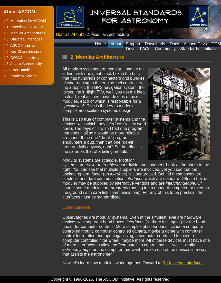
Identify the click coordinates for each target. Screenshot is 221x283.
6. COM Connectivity (22, 58)
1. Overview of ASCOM (24, 27)
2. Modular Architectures (25, 33)
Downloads (155, 44)
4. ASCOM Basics (20, 45)
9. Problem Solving (21, 76)
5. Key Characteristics (23, 51)
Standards (189, 49)
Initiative (211, 49)
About (76, 34)
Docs (174, 44)
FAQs (145, 49)
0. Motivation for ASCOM (26, 21)
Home (61, 34)
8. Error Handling (20, 70)
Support (133, 44)
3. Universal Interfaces (24, 39)
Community (165, 49)
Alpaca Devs (195, 44)
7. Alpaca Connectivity (24, 64)
